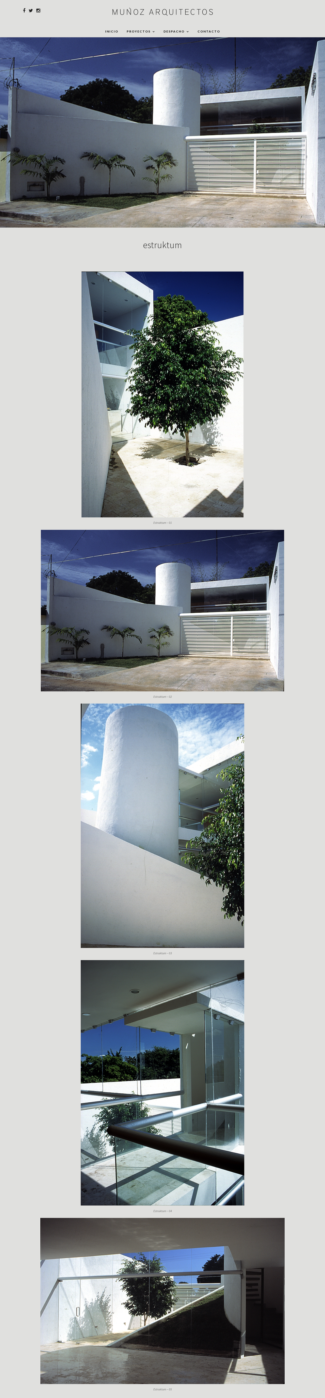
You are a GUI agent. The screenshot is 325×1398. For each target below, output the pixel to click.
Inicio (111, 31)
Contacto (209, 31)
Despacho (174, 31)
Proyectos (139, 31)
